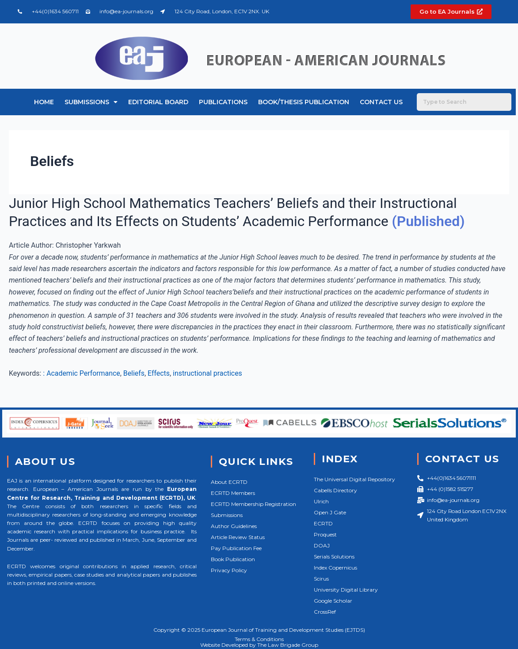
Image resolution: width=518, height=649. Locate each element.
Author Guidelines (234, 526)
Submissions (91, 102)
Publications (223, 102)
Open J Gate (330, 512)
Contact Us (381, 102)
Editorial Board (158, 102)
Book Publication (233, 559)
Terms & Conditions (259, 638)
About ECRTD (229, 482)
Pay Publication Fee (236, 548)
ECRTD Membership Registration (253, 504)
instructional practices (209, 373)
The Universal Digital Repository (354, 479)
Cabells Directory (335, 490)
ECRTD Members (233, 493)
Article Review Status (238, 537)
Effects (160, 373)
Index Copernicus (335, 567)
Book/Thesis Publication (303, 102)
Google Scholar (333, 600)
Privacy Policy (229, 570)
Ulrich (321, 501)
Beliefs (134, 373)
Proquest (325, 534)
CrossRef (325, 611)
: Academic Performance (82, 373)
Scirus (321, 578)
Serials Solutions (334, 556)
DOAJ (322, 545)
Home (44, 102)
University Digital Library (346, 589)
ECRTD (323, 523)
